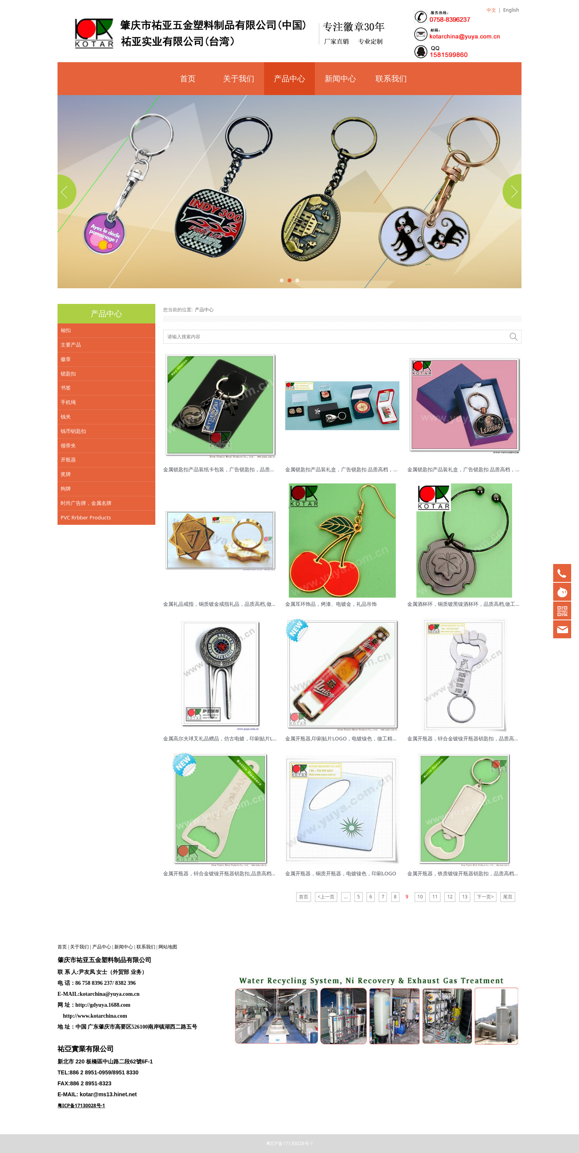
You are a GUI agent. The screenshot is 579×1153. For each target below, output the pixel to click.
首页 (188, 78)
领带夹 (68, 445)
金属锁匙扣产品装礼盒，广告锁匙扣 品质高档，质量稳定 (349, 469)
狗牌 (66, 488)
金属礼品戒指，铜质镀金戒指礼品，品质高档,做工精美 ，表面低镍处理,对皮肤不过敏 (259, 603)
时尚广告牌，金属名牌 (86, 502)
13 (465, 896)
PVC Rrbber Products (86, 517)
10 (420, 896)
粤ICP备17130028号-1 (289, 1143)
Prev (68, 191)
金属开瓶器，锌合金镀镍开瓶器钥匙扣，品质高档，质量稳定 (476, 738)
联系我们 (391, 78)
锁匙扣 (68, 373)
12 (450, 896)
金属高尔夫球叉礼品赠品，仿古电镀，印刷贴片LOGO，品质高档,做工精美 (247, 738)
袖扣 (66, 330)
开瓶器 (68, 459)
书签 (66, 387)
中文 (491, 10)
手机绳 (68, 402)
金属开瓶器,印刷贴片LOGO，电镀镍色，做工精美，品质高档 (354, 738)
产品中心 (289, 78)
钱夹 (66, 416)
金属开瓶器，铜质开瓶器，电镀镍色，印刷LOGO (340, 873)
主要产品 (71, 344)
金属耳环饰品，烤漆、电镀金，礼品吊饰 (331, 603)
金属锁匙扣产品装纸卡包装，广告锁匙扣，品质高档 (221, 469)
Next (510, 191)
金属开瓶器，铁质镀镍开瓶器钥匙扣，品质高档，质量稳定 (473, 873)
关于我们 (238, 78)
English (511, 10)
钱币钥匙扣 (73, 431)
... (346, 896)
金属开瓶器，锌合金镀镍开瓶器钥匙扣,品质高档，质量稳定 (230, 873)
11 (435, 896)
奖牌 (66, 474)
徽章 (66, 359)
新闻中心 (340, 78)
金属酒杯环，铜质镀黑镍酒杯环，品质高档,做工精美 (466, 603)
